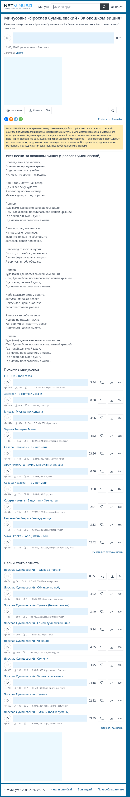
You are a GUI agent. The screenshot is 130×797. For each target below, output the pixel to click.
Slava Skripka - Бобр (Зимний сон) (26, 536)
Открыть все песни (112, 728)
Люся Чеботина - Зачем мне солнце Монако (33, 465)
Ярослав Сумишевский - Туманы (25, 694)
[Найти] (104, 6)
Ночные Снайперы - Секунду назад (27, 518)
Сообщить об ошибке (110, 119)
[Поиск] (75, 6)
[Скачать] (38, 110)
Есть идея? (85, 789)
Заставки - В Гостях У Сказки (23, 393)
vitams (19, 52)
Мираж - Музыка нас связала (23, 411)
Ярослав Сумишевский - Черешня (27, 641)
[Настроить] (14, 110)
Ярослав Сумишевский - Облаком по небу (32, 587)
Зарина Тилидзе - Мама (20, 429)
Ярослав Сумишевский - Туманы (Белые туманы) (36, 605)
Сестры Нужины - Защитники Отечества (31, 500)
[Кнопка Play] (7, 38)
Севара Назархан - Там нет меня (25, 447)
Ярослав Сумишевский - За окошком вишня (33, 676)
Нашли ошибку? (61, 789)
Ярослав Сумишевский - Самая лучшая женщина (37, 623)
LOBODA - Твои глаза (18, 376)
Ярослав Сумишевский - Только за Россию (32, 569)
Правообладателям (111, 789)
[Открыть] (115, 382)
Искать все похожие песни (107, 552)
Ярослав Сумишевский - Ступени (26, 658)
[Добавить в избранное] (115, 110)
